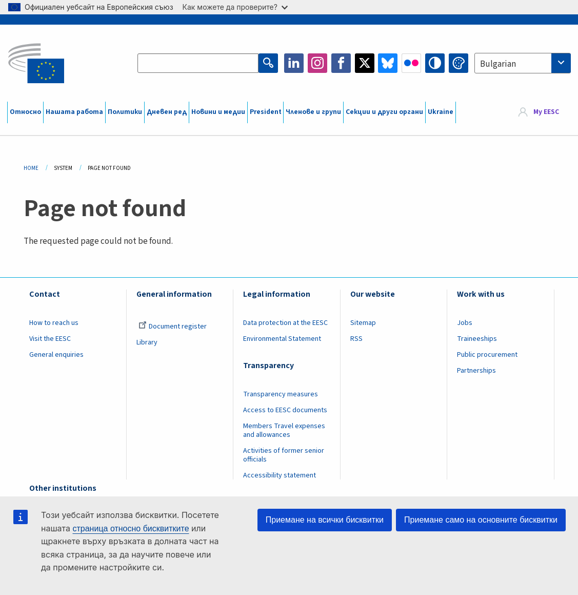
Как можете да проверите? (235, 7)
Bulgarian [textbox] (498, 64)
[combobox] (522, 63)
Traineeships (477, 339)
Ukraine (440, 112)
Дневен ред (167, 112)
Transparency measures (280, 394)
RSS (356, 339)
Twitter (364, 63)
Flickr (411, 63)
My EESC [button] (546, 112)
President (266, 112)
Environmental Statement (282, 339)
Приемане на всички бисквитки (325, 519)
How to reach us (53, 323)
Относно (25, 112)
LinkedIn (294, 63)
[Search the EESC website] (198, 63)
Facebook (341, 63)
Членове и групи (313, 112)
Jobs (464, 323)
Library (146, 342)
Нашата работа (74, 112)
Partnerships (476, 371)
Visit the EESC (50, 339)
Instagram (317, 63)
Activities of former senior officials (283, 455)
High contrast (435, 63)
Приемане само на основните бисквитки (480, 519)
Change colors (458, 63)
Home (31, 168)
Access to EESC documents (285, 410)
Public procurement (487, 355)
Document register (172, 326)
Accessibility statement (279, 475)
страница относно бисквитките (130, 528)
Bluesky (387, 63)
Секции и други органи (384, 112)
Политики (125, 112)
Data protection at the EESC (285, 323)
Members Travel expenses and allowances (284, 430)
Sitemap (363, 323)
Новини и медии (218, 112)
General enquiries (56, 355)
